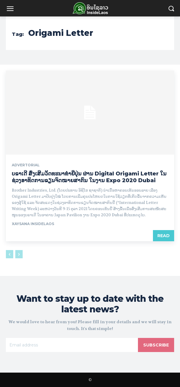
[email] (72, 345)
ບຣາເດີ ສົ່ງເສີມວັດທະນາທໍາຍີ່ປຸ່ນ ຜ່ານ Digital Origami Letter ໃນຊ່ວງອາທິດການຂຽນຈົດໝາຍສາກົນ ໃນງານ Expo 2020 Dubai (89, 177)
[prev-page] (9, 254)
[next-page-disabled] (19, 254)
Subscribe (156, 345)
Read (163, 235)
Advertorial (26, 165)
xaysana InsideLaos (33, 224)
